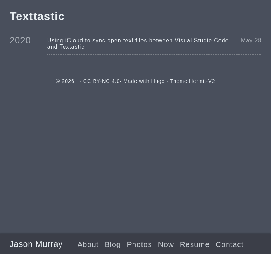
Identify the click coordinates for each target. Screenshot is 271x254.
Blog (112, 244)
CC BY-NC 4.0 (101, 81)
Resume (195, 244)
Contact (229, 244)
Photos (139, 244)
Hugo (158, 81)
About (88, 244)
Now (166, 244)
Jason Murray (36, 244)
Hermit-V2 (202, 81)
